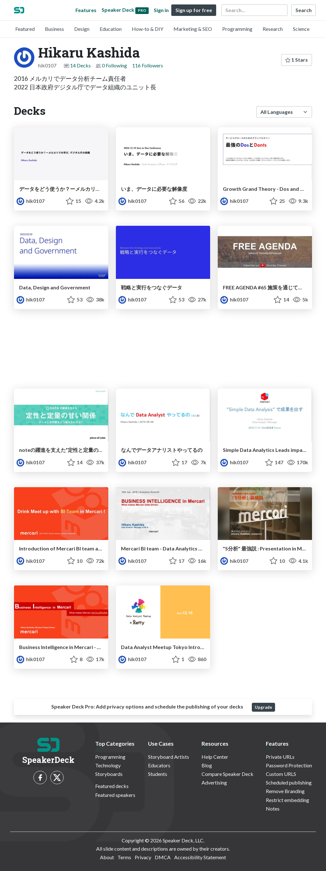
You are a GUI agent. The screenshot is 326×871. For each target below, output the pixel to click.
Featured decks (112, 786)
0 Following (114, 65)
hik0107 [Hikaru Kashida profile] (31, 201)
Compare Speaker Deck (227, 774)
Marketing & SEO (193, 29)
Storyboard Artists (168, 757)
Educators (159, 765)
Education (111, 29)
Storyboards (109, 774)
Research (273, 29)
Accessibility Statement (200, 857)
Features (85, 10)
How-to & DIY (147, 29)
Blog (207, 765)
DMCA (163, 857)
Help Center (215, 757)
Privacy (143, 857)
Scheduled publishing (289, 782)
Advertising (214, 782)
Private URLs (280, 757)
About (107, 857)
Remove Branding (285, 791)
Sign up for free (193, 10)
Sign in (161, 10)
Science (301, 29)
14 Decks (80, 65)
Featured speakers (115, 795)
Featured (25, 29)
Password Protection (289, 765)
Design (81, 29)
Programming (237, 29)
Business (54, 29)
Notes (273, 808)
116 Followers (147, 65)
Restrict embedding (287, 800)
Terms (124, 857)
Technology (108, 765)
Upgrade (263, 707)
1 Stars (296, 60)
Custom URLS (281, 774)
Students (157, 774)
